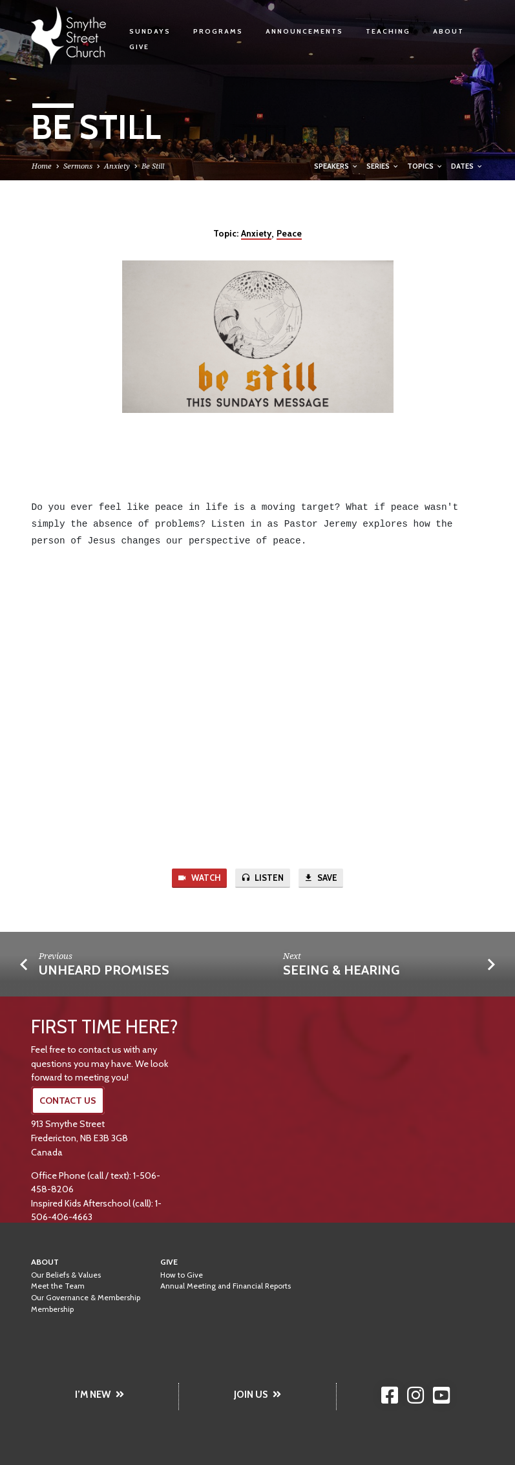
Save (321, 878)
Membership (52, 1309)
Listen (262, 878)
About (448, 31)
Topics (425, 166)
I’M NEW (99, 1394)
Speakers (336, 166)
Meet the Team (58, 1286)
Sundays (150, 31)
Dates (467, 166)
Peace (289, 233)
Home (42, 166)
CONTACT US (67, 1101)
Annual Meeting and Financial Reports (225, 1286)
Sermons (77, 166)
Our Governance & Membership (85, 1298)
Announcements (304, 31)
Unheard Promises (104, 970)
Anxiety (117, 166)
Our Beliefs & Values (66, 1275)
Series (382, 166)
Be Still (153, 166)
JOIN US (257, 1394)
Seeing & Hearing (341, 970)
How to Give (181, 1275)
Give (139, 47)
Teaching (388, 31)
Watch (198, 878)
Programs (218, 31)
